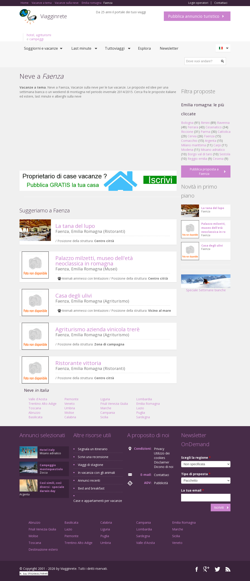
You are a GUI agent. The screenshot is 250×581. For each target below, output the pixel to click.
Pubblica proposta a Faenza (204, 171)
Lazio (140, 408)
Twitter (217, 569)
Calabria (70, 417)
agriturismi (43, 35)
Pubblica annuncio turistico (193, 16)
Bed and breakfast (91, 488)
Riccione (187, 131)
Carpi (217, 145)
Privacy (159, 449)
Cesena (218, 158)
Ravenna (223, 122)
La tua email (192, 490)
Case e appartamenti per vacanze (97, 501)
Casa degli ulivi (73, 295)
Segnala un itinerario (92, 449)
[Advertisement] (98, 134)
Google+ (206, 569)
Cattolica (224, 131)
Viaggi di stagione (90, 465)
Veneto (69, 403)
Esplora (144, 48)
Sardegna (143, 417)
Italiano (223, 48)
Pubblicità (161, 483)
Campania (107, 412)
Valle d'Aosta (38, 399)
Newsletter (169, 48)
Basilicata (35, 417)
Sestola (224, 154)
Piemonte (71, 399)
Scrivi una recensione (93, 457)
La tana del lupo (75, 225)
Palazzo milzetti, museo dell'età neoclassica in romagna (94, 260)
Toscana (35, 408)
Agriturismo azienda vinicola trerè (97, 329)
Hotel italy (47, 450)
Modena (187, 149)
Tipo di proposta (196, 474)
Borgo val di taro (200, 154)
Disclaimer (161, 462)
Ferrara (193, 127)
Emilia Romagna (148, 403)
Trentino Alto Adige (43, 403)
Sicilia (104, 417)
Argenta (210, 140)
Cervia (192, 136)
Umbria (69, 408)
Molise (69, 412)
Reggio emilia (197, 158)
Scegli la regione (196, 457)
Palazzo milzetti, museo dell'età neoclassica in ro (213, 228)
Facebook (196, 569)
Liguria (105, 399)
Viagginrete (53, 16)
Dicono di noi (163, 467)
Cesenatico (214, 127)
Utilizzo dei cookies (162, 455)
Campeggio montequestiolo (51, 467)
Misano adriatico (213, 149)
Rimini (205, 122)
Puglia (140, 412)
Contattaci (220, 2)
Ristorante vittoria (78, 363)
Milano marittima (193, 145)
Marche (105, 408)
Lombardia (144, 399)
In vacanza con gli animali (96, 472)
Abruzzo (34, 412)
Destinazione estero (43, 549)
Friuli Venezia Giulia (114, 403)
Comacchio (189, 140)
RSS (228, 569)
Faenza (209, 136)
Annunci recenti (89, 480)
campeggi (36, 39)
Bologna (187, 122)
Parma (205, 131)
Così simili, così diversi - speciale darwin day (52, 487)
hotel (30, 35)
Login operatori (198, 2)
